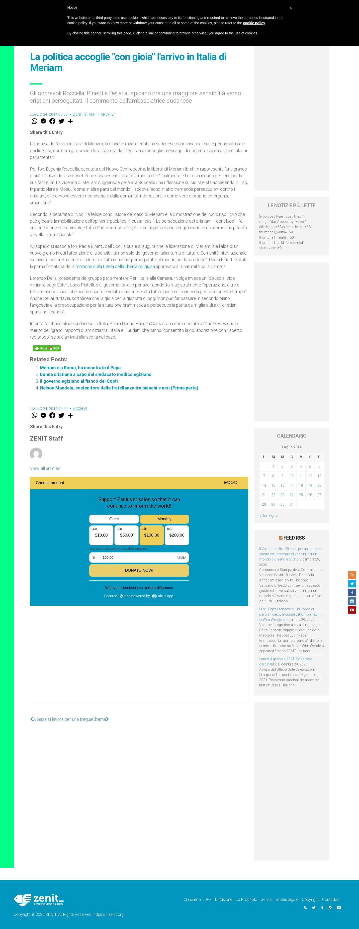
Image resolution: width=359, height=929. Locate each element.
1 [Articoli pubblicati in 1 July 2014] (273, 466)
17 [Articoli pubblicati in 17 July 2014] (292, 485)
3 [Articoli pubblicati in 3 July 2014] (292, 466)
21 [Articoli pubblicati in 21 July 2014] (264, 495)
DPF (208, 899)
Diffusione (223, 899)
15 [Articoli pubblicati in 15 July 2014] (273, 485)
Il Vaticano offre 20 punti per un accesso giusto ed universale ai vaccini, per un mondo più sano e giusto (291, 554)
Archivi (108, 114)
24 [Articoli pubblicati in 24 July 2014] (292, 495)
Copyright (310, 899)
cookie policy (254, 23)
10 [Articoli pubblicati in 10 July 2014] (292, 476)
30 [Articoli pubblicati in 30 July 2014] (282, 504)
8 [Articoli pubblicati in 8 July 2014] (273, 476)
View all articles (45, 468)
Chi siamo (192, 899)
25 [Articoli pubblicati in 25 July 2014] (301, 495)
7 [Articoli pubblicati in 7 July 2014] (264, 476)
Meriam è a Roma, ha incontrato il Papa (80, 367)
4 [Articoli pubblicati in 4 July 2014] (301, 466)
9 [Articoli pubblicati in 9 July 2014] (282, 476)
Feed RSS (294, 538)
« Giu (263, 516)
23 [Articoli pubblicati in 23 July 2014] (282, 495)
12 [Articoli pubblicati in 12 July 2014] (310, 476)
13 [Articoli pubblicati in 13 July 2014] (319, 476)
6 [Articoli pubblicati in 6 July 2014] (319, 466)
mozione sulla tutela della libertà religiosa (115, 266)
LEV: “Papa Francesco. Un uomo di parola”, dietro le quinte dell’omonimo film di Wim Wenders (291, 614)
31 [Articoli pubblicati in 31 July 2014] (292, 504)
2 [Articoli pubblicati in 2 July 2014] (282, 466)
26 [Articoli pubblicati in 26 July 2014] (310, 495)
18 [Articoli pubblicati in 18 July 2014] (301, 485)
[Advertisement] (139, 671)
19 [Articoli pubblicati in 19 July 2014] (310, 485)
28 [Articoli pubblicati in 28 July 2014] (264, 504)
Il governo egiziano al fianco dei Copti (79, 381)
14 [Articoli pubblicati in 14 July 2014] (264, 485)
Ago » (273, 516)
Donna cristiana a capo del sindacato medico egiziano (96, 374)
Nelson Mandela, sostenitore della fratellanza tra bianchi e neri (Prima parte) (119, 387)
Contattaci (331, 899)
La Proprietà (246, 899)
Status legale (287, 899)
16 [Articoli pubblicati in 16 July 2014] (282, 485)
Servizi (266, 899)
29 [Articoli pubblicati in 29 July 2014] (273, 504)
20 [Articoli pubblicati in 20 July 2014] (319, 485)
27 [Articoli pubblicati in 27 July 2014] (319, 495)
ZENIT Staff (84, 114)
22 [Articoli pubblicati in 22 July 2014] (273, 495)
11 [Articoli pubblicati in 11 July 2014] (301, 476)
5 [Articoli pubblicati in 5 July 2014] (310, 466)
